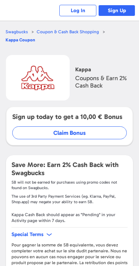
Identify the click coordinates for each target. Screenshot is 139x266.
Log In (78, 10)
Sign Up (117, 10)
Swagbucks (17, 31)
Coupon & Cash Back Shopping (68, 31)
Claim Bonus (69, 132)
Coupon (20, 39)
